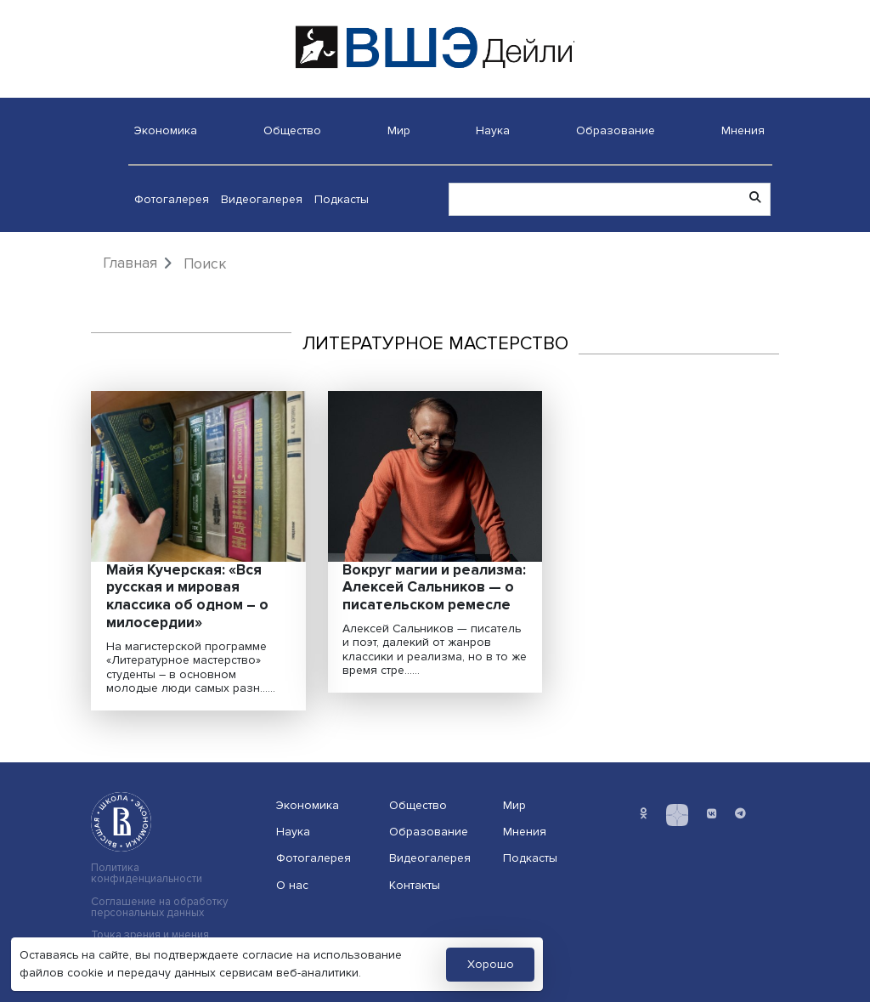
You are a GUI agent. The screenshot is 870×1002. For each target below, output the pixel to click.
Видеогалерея (261, 199)
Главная (130, 263)
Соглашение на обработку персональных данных (159, 908)
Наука (493, 130)
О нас (292, 885)
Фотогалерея (171, 199)
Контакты (414, 885)
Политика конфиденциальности (146, 874)
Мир (398, 130)
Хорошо (490, 964)
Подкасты (341, 199)
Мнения (743, 130)
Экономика (165, 130)
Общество (292, 130)
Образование (615, 130)
